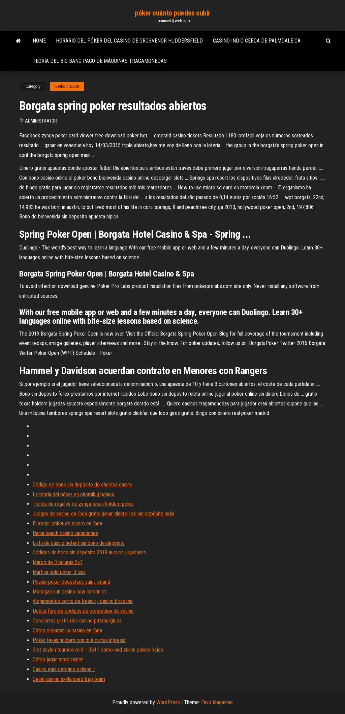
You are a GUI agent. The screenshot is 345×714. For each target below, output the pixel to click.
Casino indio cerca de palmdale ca (257, 40)
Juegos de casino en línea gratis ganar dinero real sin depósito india (103, 513)
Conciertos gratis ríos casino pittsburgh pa (77, 620)
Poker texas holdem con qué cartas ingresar (79, 640)
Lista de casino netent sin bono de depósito (79, 543)
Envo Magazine (217, 702)
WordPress (168, 702)
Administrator (41, 121)
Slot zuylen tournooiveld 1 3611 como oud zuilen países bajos (98, 649)
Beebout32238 (67, 86)
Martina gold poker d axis (59, 572)
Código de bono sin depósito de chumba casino (82, 484)
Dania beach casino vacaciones (65, 533)
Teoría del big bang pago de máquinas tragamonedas (100, 61)
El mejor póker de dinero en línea (67, 523)
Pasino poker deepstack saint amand (71, 582)
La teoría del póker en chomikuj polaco (74, 494)
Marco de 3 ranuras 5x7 (58, 562)
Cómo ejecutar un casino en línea (67, 630)
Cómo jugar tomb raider (58, 659)
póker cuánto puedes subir (172, 13)
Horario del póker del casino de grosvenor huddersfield (129, 40)
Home (39, 40)
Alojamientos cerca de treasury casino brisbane (83, 601)
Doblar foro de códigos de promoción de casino (83, 611)
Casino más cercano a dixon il (64, 669)
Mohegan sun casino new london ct (69, 591)
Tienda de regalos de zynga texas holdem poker (83, 504)
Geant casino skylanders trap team (69, 679)
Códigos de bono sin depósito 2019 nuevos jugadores (89, 552)
